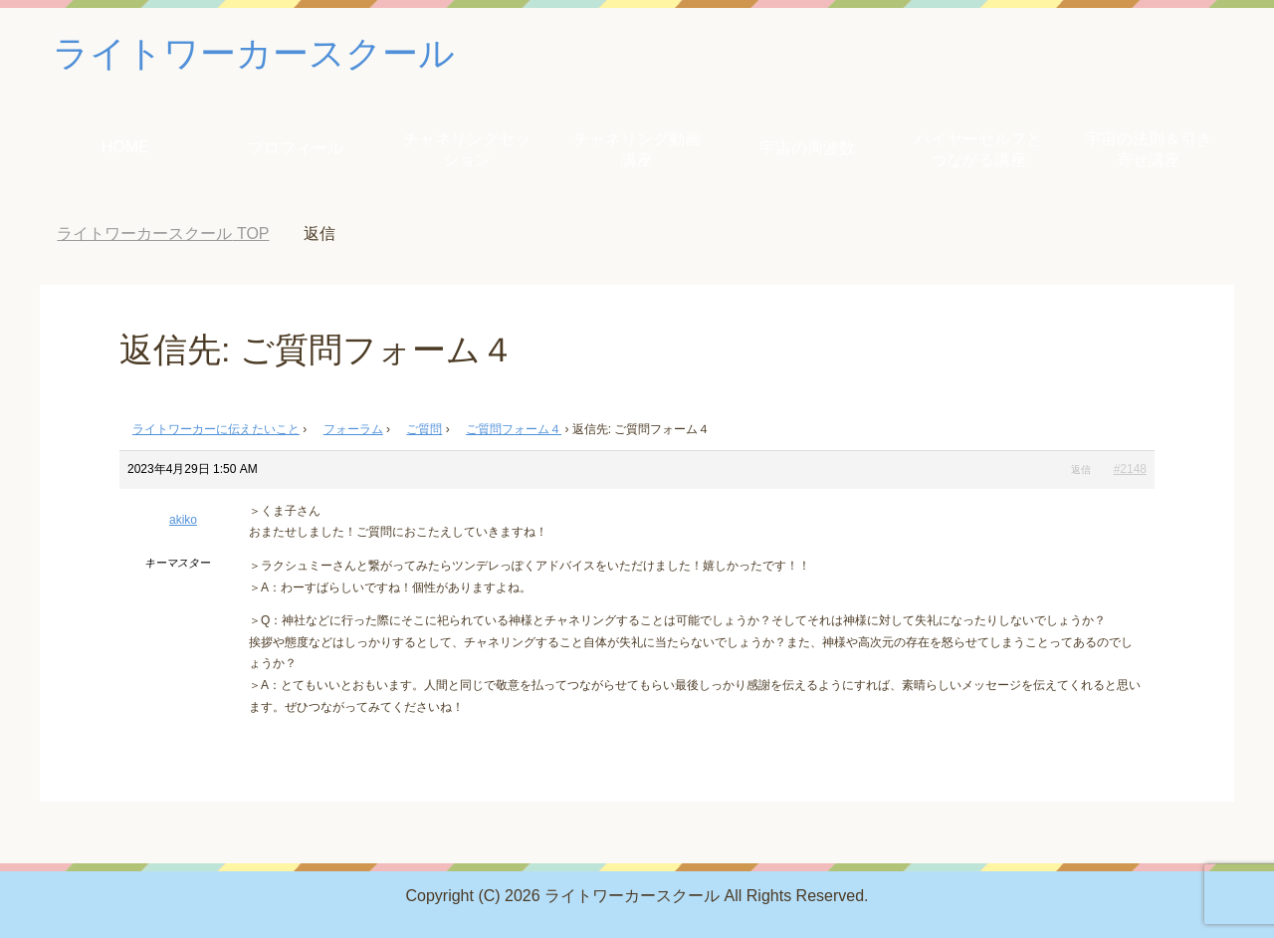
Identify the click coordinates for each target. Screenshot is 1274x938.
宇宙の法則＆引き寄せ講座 (1148, 149)
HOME (125, 146)
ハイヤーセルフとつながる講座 (978, 149)
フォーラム (353, 429)
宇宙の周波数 (807, 147)
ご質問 (424, 429)
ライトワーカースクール (254, 53)
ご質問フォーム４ (513, 429)
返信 (1081, 469)
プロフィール (295, 147)
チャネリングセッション (467, 149)
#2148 (1130, 469)
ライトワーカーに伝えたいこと (216, 429)
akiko (183, 520)
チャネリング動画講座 (637, 149)
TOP (163, 233)
